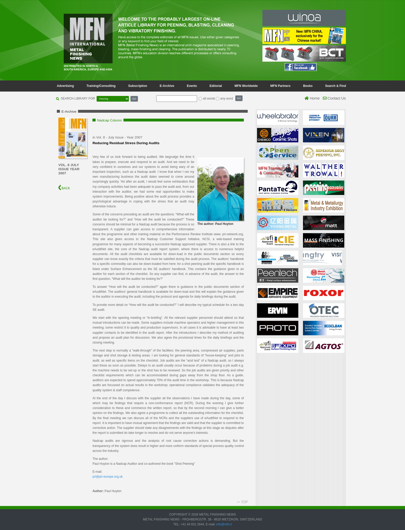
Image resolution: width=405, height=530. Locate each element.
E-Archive (167, 86)
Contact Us (334, 98)
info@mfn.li (223, 524)
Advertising (65, 86)
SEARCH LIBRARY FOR (78, 98)
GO (134, 98)
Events (192, 86)
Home (312, 98)
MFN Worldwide (246, 86)
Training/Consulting (101, 86)
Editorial (215, 86)
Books (308, 86)
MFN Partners (280, 86)
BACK (64, 188)
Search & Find (335, 86)
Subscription (137, 86)
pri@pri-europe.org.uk (107, 476)
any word (226, 98)
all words (209, 98)
